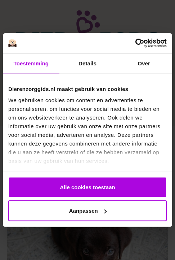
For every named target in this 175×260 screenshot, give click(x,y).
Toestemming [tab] (31, 63)
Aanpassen (88, 211)
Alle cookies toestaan (87, 187)
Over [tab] (144, 63)
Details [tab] (87, 63)
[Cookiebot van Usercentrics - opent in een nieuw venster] (135, 43)
